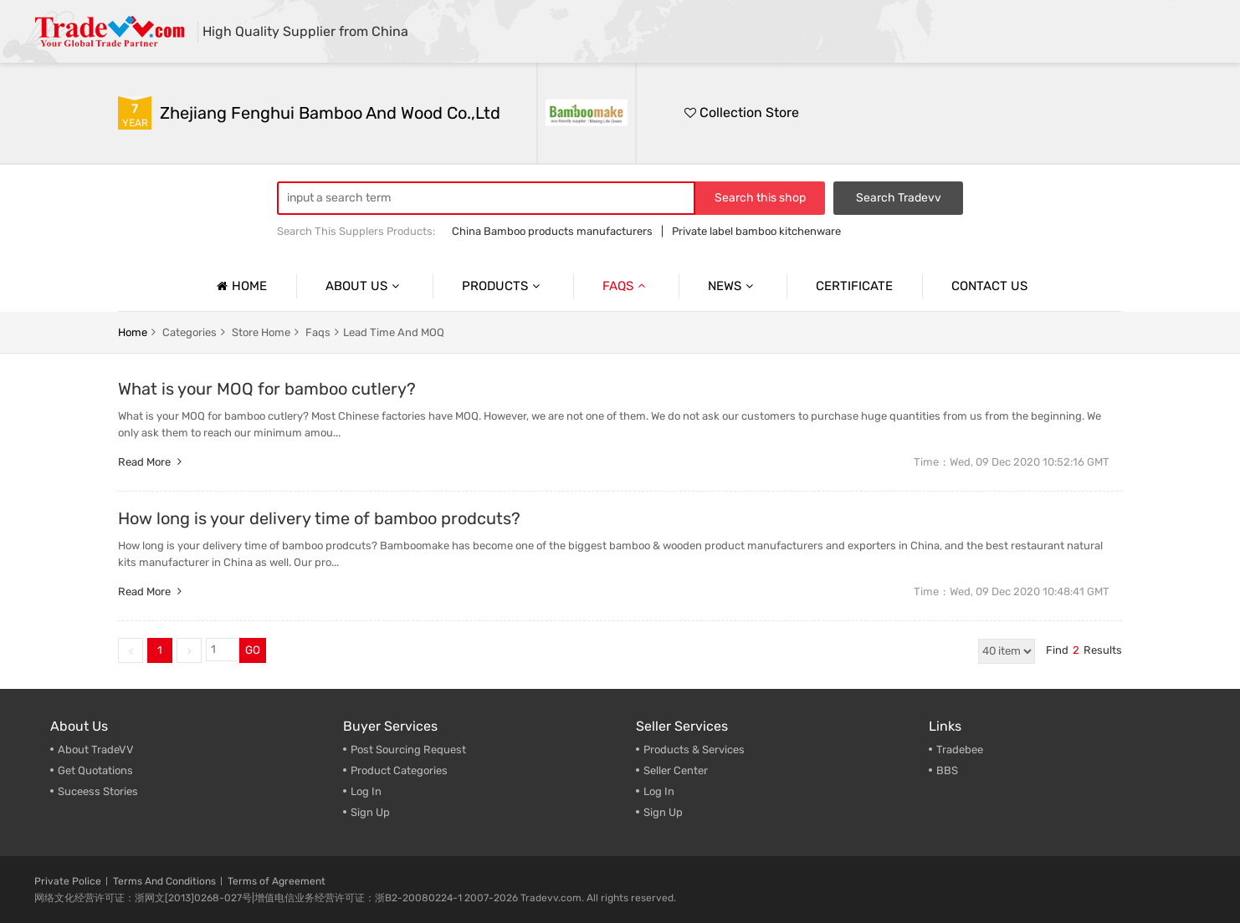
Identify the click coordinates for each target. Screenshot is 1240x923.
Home (240, 285)
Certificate (854, 285)
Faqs (625, 285)
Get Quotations (95, 770)
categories (189, 332)
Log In (366, 791)
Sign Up (370, 812)
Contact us (989, 285)
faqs (317, 332)
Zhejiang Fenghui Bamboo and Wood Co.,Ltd (330, 113)
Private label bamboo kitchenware (756, 231)
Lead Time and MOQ (393, 332)
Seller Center (675, 770)
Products (503, 285)
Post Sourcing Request (408, 749)
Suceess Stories (98, 791)
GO (252, 650)
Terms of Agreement (276, 881)
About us (364, 285)
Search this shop (760, 198)
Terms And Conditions (164, 881)
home (132, 332)
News (732, 285)
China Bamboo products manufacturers (552, 231)
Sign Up (663, 812)
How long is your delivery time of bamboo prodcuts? (319, 518)
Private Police (67, 881)
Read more (152, 462)
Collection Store (741, 112)
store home (261, 332)
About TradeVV (96, 749)
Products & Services (694, 749)
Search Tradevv (898, 198)
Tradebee (959, 749)
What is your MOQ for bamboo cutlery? (267, 389)
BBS (947, 770)
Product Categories (399, 770)
